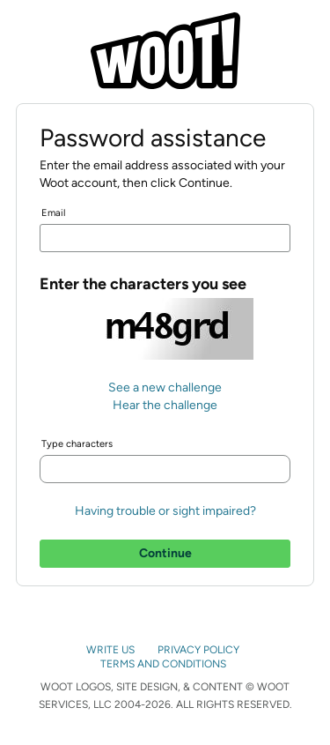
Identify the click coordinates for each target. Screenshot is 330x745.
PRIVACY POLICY (200, 650)
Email (53, 213)
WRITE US (111, 650)
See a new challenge (165, 387)
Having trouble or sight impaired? (165, 510)
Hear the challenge (165, 405)
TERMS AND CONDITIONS (164, 664)
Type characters (77, 444)
